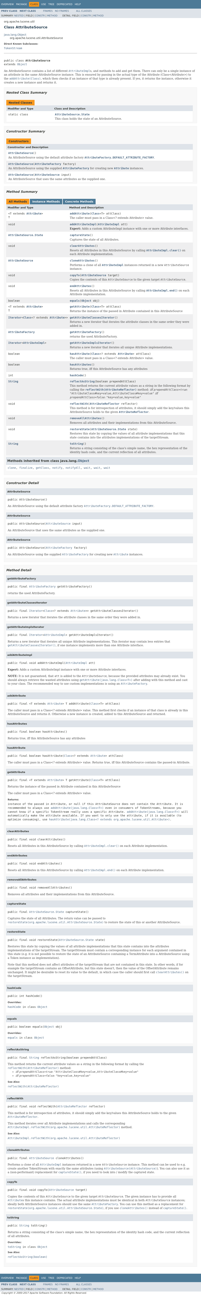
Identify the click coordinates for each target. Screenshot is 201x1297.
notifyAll (73, 467)
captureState (80, 235)
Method (52, 15)
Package (21, 4)
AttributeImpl (109, 224)
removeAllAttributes (85, 418)
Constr (40, 15)
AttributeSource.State (72, 114)
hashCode (76, 375)
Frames (48, 11)
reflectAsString (82, 381)
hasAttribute (80, 353)
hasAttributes (80, 364)
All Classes (84, 11)
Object (22, 64)
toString (76, 443)
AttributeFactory (48, 164)
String (13, 381)
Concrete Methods (79, 201)
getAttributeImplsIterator (90, 342)
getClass (42, 467)
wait (87, 467)
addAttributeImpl (83, 224)
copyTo (75, 275)
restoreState (80, 429)
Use (43, 4)
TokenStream (13, 48)
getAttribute (80, 306)
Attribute (33, 213)
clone (12, 467)
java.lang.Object (15, 34)
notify (57, 467)
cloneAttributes (82, 260)
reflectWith (79, 403)
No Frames (62, 11)
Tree (51, 4)
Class (95, 213)
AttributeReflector (105, 403)
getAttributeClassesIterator (92, 317)
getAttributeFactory (85, 332)
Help (78, 4)
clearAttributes (82, 245)
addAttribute (80, 213)
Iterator (14, 317)
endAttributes (80, 286)
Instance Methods (46, 201)
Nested (19, 15)
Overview (7, 4)
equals (75, 300)
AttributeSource (20, 153)
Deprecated (64, 4)
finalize (25, 467)
